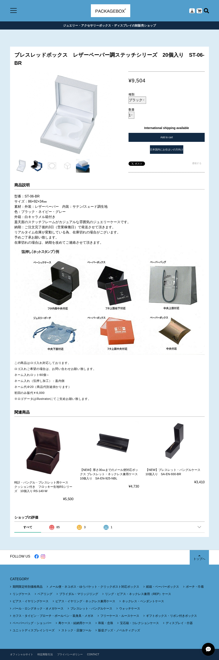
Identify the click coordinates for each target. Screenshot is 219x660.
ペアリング (44, 594)
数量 (132, 109)
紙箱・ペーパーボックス (162, 586)
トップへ (199, 557)
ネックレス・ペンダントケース (143, 601)
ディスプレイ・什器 (179, 623)
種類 (132, 94)
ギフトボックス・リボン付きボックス (171, 615)
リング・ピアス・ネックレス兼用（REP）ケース (138, 594)
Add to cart (166, 137)
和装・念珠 (105, 623)
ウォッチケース (129, 608)
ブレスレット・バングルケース (91, 608)
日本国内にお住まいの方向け (166, 149)
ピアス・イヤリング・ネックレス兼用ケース (85, 601)
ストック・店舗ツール (76, 630)
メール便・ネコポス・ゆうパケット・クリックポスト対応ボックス (94, 586)
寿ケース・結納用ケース (74, 623)
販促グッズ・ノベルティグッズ (119, 630)
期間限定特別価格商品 (28, 586)
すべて (27, 527)
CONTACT (93, 654)
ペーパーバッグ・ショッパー (32, 623)
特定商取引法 (45, 654)
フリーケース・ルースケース (119, 615)
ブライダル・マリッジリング (78, 594)
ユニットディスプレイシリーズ (34, 630)
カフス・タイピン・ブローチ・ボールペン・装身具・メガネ (53, 615)
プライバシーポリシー (70, 654)
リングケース (22, 594)
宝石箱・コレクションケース (139, 623)
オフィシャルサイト (21, 654)
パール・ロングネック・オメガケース (38, 608)
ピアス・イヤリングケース (31, 601)
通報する (196, 163)
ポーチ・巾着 (195, 586)
